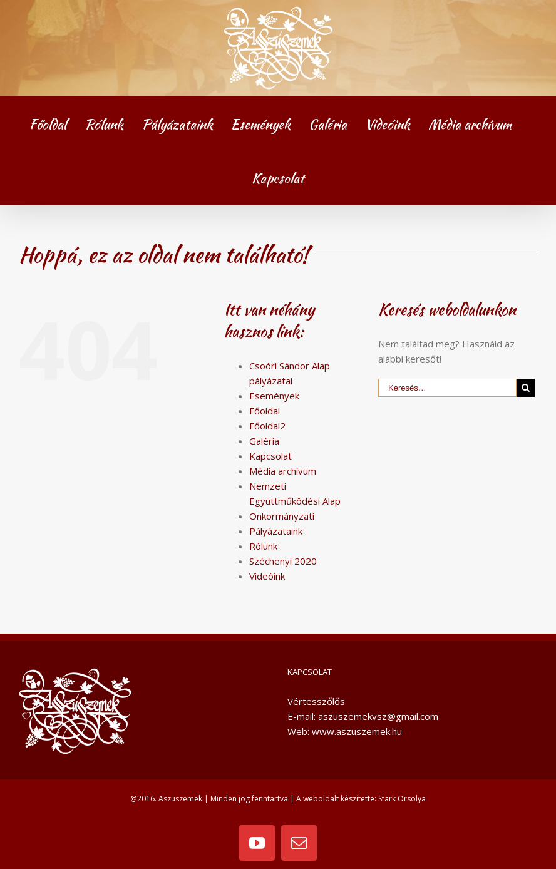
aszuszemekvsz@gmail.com (378, 716)
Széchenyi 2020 (283, 561)
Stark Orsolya (402, 798)
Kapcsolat (270, 456)
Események (274, 395)
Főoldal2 (267, 425)
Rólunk (263, 546)
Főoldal (264, 410)
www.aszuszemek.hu (357, 731)
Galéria (264, 441)
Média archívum (282, 471)
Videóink (267, 576)
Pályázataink (275, 531)
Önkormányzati (281, 516)
